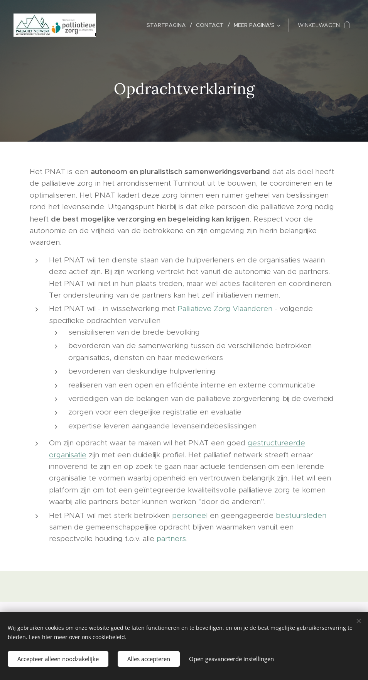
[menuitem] (168, 25)
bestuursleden (301, 515)
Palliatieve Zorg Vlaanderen (224, 308)
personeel (190, 515)
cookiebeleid (109, 637)
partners (171, 538)
